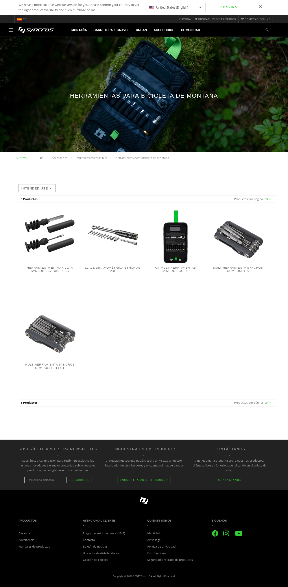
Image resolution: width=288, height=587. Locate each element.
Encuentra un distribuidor (144, 480)
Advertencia (26, 540)
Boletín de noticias (95, 546)
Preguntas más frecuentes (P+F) (104, 533)
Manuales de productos (34, 546)
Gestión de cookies (95, 560)
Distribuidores (156, 553)
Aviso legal (154, 540)
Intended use (36, 188)
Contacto (89, 540)
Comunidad (190, 30)
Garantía (24, 533)
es (22, 19)
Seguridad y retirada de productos (170, 560)
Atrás (23, 158)
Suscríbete (79, 480)
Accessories (59, 158)
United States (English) (175, 7)
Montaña (79, 30)
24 (268, 199)
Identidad (153, 533)
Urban (141, 30)
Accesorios (164, 30)
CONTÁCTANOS (230, 480)
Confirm (229, 7)
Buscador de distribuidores (101, 553)
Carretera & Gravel (111, 30)
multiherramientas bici (91, 158)
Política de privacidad (161, 546)
